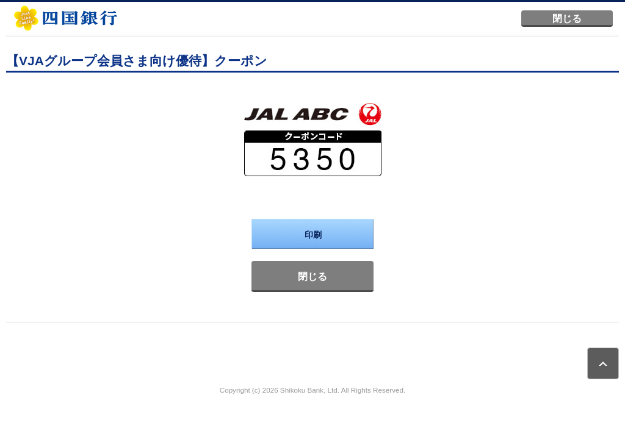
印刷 (313, 235)
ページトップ (603, 363)
